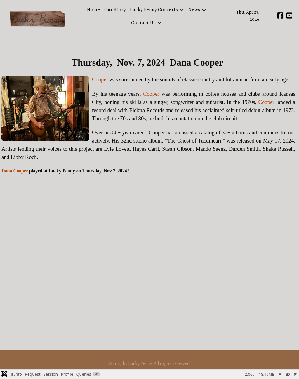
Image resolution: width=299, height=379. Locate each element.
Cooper (100, 79)
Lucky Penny (140, 364)
